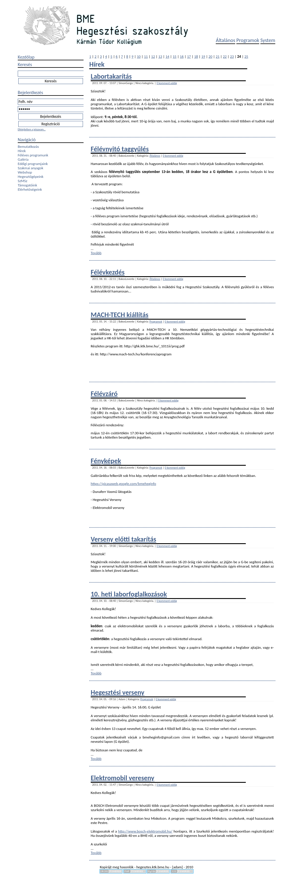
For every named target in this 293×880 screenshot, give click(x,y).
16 (182, 56)
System (267, 40)
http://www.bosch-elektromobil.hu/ (145, 831)
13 (160, 56)
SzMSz (22, 181)
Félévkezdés (107, 272)
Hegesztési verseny (117, 692)
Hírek (22, 151)
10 (138, 56)
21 (217, 56)
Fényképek (106, 461)
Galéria (23, 159)
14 (167, 56)
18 (196, 56)
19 (203, 56)
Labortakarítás (111, 76)
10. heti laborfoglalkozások (129, 594)
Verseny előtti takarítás (123, 539)
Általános (225, 40)
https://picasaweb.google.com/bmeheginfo (123, 483)
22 (225, 56)
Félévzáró (104, 393)
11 (146, 56)
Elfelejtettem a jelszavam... (31, 129)
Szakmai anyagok (30, 168)
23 (232, 56)
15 (175, 56)
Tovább (96, 253)
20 (210, 56)
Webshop (25, 172)
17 (189, 56)
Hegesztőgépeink (30, 176)
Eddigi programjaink (33, 164)
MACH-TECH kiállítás (120, 314)
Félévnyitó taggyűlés (120, 149)
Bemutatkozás (28, 146)
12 (153, 56)
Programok (247, 40)
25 (246, 56)
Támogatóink (27, 185)
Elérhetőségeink (30, 189)
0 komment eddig (167, 83)
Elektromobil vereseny (122, 778)
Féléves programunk (33, 155)
